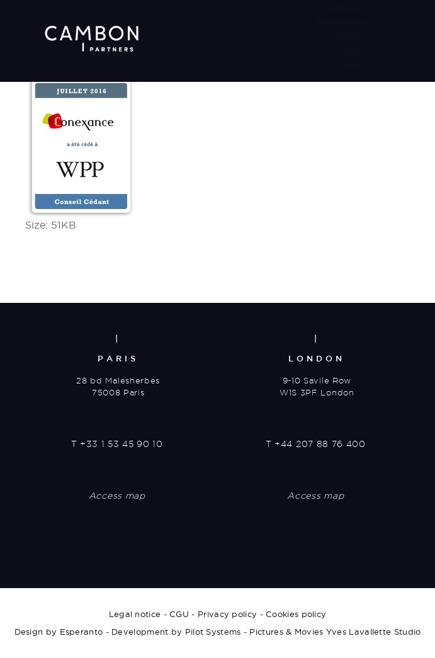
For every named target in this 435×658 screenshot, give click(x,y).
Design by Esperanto (58, 631)
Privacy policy (227, 614)
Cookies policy (296, 614)
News (354, 50)
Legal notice (135, 614)
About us (347, 7)
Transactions (340, 21)
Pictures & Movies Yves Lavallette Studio (335, 631)
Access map (117, 495)
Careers (350, 35)
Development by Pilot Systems (175, 631)
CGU (179, 614)
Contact (350, 64)
